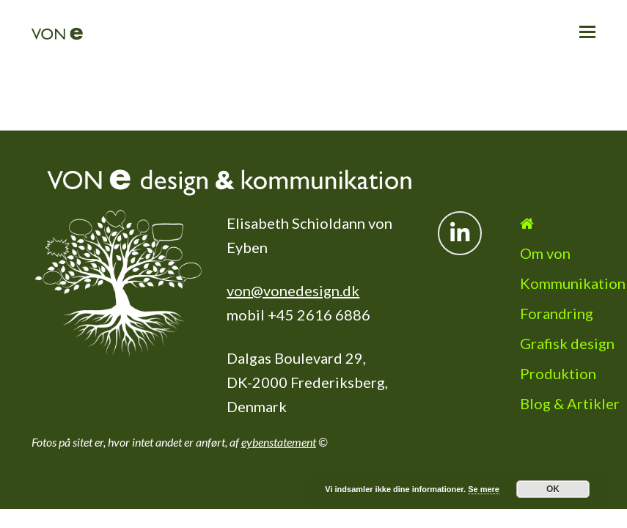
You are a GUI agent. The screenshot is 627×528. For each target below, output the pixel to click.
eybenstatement (278, 415)
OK (553, 489)
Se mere (483, 489)
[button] (587, 32)
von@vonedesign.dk (293, 264)
